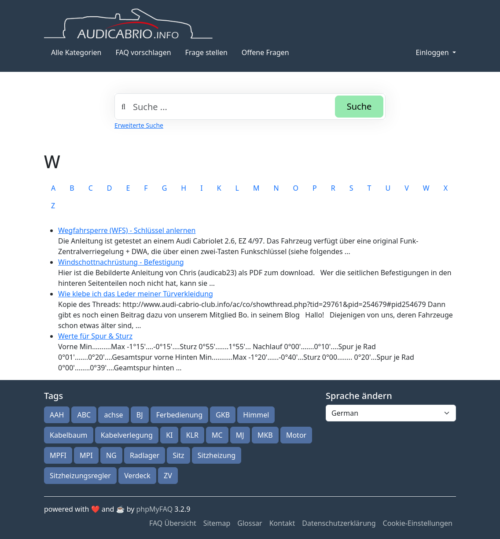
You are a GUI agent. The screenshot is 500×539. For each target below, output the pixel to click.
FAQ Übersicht (172, 523)
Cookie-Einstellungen (417, 523)
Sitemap (217, 523)
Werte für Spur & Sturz (95, 336)
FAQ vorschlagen (143, 52)
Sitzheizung (216, 455)
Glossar (249, 523)
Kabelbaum (69, 435)
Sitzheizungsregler (80, 475)
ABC (84, 415)
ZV (168, 475)
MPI (86, 455)
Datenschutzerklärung (338, 523)
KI (169, 435)
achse (113, 415)
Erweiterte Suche (138, 125)
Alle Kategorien (76, 52)
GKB (223, 415)
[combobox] (250, 106)
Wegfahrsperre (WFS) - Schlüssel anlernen (126, 230)
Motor (296, 435)
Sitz (178, 455)
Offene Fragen (265, 52)
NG (111, 455)
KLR (192, 435)
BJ (139, 415)
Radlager (144, 455)
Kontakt (282, 523)
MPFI (58, 455)
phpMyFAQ (154, 509)
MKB (265, 435)
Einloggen (432, 52)
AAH (57, 415)
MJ (240, 435)
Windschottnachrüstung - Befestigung (121, 262)
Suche (359, 106)
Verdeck (137, 475)
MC (217, 435)
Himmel (256, 415)
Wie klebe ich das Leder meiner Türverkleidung (135, 294)
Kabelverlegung (127, 435)
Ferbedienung (179, 415)
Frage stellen (206, 52)
